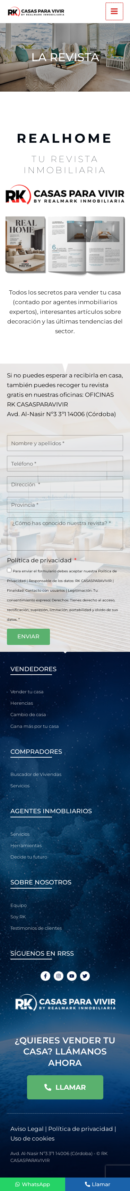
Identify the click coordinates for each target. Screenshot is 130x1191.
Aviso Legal (27, 1128)
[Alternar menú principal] (114, 11)
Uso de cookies (32, 1138)
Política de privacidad (40, 560)
